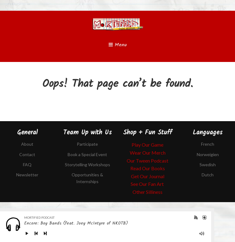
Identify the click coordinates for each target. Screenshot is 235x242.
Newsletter (27, 174)
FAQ (27, 164)
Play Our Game (147, 145)
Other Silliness (147, 192)
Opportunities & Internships (87, 178)
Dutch (208, 174)
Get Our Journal (147, 176)
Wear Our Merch (148, 153)
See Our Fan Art (148, 184)
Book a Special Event (87, 154)
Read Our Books (147, 168)
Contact (27, 154)
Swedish (208, 164)
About (27, 144)
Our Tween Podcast (147, 160)
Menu (118, 45)
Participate (87, 144)
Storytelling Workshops (87, 164)
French (207, 144)
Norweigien (208, 154)
